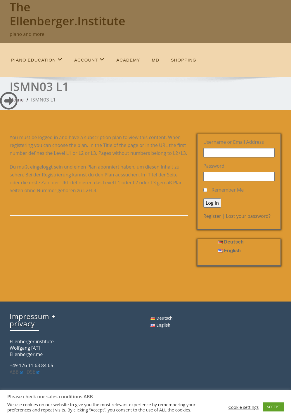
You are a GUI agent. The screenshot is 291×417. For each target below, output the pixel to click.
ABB (16, 372)
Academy (128, 59)
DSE (33, 372)
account (89, 59)
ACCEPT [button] (273, 406)
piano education (37, 59)
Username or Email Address (233, 142)
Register (212, 216)
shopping (183, 59)
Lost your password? (248, 216)
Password (213, 166)
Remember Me (228, 190)
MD (155, 59)
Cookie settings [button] (243, 407)
